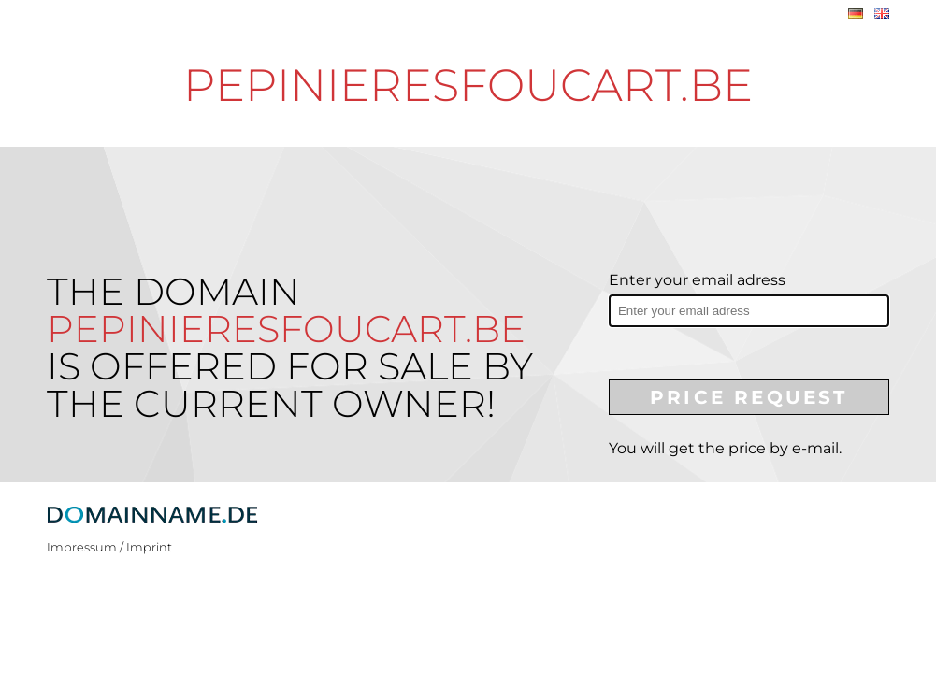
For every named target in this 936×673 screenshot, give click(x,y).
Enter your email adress (697, 280)
